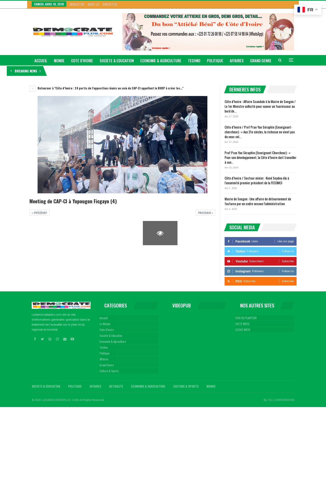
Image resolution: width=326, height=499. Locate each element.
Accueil (104, 318)
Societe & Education (117, 60)
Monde (59, 60)
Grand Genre (107, 365)
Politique (215, 60)
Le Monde (105, 323)
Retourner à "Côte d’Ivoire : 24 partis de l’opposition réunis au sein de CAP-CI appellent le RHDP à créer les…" (106, 88)
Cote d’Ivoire (82, 60)
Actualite (116, 386)
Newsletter (77, 4)
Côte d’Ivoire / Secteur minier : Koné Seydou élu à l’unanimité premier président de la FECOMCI (257, 180)
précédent (39, 213)
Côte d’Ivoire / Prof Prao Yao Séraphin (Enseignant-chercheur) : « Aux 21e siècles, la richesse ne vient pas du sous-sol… (260, 132)
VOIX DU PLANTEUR (246, 318)
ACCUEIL (40, 60)
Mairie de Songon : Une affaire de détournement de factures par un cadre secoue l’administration (258, 201)
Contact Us (110, 4)
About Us (93, 4)
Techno (194, 60)
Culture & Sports (109, 371)
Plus (254, 60)
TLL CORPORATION (281, 400)
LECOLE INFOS (242, 329)
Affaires (237, 60)
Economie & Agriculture (160, 60)
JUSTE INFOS (242, 323)
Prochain (205, 213)
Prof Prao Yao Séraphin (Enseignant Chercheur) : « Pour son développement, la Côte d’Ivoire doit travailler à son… (260, 157)
